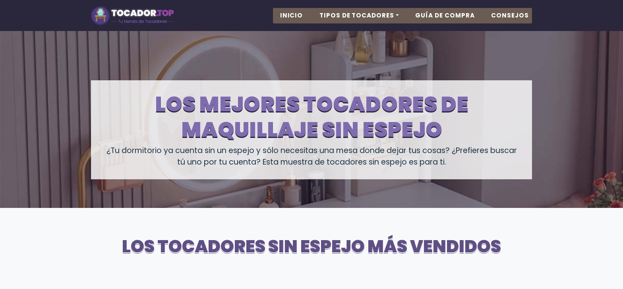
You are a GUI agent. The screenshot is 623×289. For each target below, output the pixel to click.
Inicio (291, 23)
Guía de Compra (444, 23)
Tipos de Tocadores (356, 23)
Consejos (510, 23)
